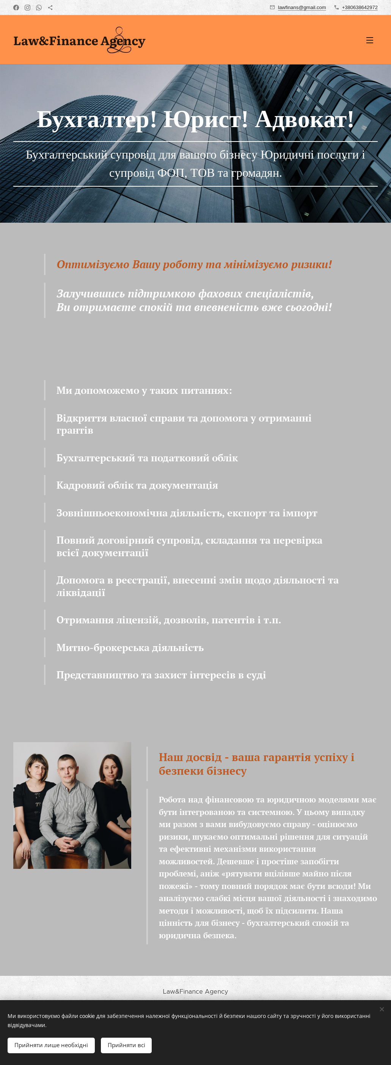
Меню (369, 40)
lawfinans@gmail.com (302, 7)
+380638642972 (360, 7)
